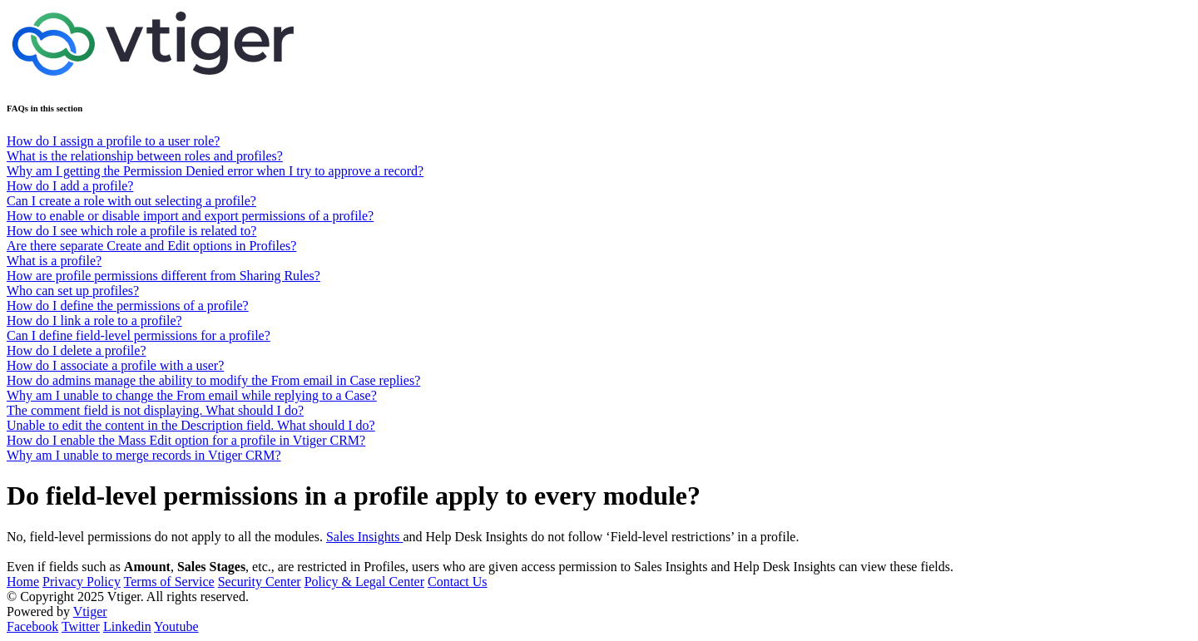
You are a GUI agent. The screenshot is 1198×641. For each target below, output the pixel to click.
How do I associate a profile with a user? (115, 365)
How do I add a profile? (70, 186)
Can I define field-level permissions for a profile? (138, 335)
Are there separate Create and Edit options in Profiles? (151, 246)
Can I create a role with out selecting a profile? (131, 201)
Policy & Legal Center (364, 581)
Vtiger (90, 611)
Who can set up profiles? (73, 291)
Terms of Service (169, 581)
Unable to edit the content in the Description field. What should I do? (191, 425)
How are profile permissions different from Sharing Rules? (163, 276)
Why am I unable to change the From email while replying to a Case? (192, 395)
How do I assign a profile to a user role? (113, 141)
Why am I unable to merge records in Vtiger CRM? (144, 455)
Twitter (81, 626)
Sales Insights (364, 537)
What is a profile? (54, 261)
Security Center (259, 581)
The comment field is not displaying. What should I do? (155, 410)
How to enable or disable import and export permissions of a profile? (190, 216)
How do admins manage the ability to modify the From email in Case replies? (213, 380)
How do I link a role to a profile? (94, 320)
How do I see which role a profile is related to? (131, 231)
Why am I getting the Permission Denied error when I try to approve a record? (215, 171)
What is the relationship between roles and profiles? (145, 156)
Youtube (176, 626)
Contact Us (458, 581)
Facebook (32, 626)
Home (23, 581)
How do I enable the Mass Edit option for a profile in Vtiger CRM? (186, 440)
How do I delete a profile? (76, 350)
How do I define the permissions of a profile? (128, 305)
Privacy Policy (81, 581)
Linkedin (127, 626)
